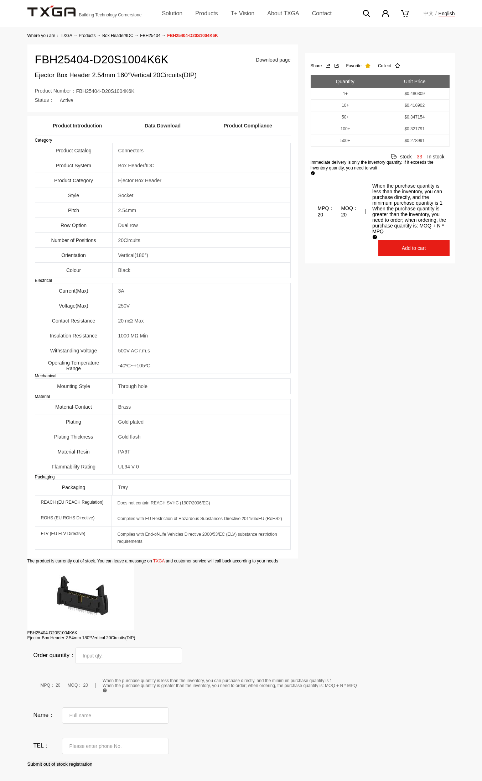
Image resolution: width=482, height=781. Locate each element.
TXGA (66, 35)
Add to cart (414, 248)
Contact (322, 13)
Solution (172, 13)
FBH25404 (150, 35)
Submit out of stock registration (60, 764)
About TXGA (283, 13)
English (447, 13)
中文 (429, 13)
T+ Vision (242, 13)
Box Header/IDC (117, 35)
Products (206, 13)
